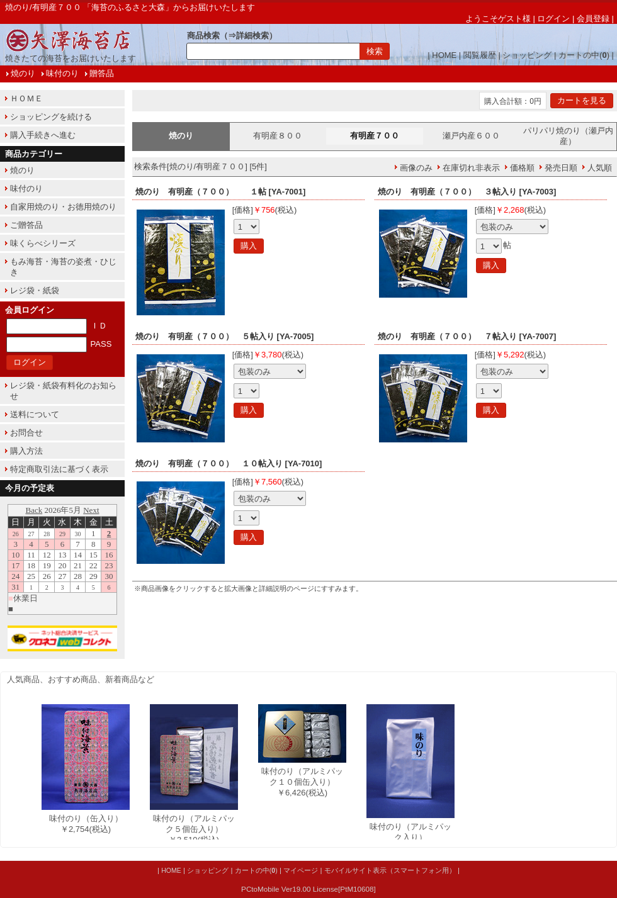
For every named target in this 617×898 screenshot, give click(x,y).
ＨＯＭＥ (26, 98)
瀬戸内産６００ (471, 135)
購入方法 (26, 451)
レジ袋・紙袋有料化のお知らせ (63, 391)
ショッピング (527, 55)
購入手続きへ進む (43, 135)
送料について (34, 414)
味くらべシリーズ (43, 243)
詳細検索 (252, 35)
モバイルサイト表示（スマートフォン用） (390, 870)
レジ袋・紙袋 (34, 290)
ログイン (553, 18)
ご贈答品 (26, 225)
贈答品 (101, 73)
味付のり (62, 73)
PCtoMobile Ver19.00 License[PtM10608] (308, 889)
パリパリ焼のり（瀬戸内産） (568, 136)
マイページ (300, 870)
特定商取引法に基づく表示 (59, 469)
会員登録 (593, 18)
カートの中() (583, 55)
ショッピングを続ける (51, 116)
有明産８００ (277, 135)
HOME (444, 55)
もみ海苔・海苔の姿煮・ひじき (63, 267)
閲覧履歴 (479, 55)
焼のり (23, 73)
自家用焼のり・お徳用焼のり (63, 206)
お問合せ (26, 432)
